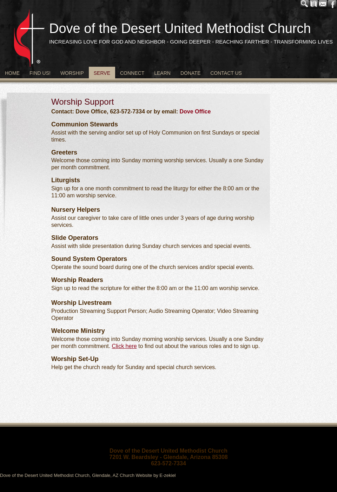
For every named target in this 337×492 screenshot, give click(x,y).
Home (12, 73)
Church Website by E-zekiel (148, 475)
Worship (72, 73)
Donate (190, 73)
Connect (132, 73)
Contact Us (226, 73)
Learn (162, 73)
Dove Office (195, 111)
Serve (102, 73)
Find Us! (40, 73)
